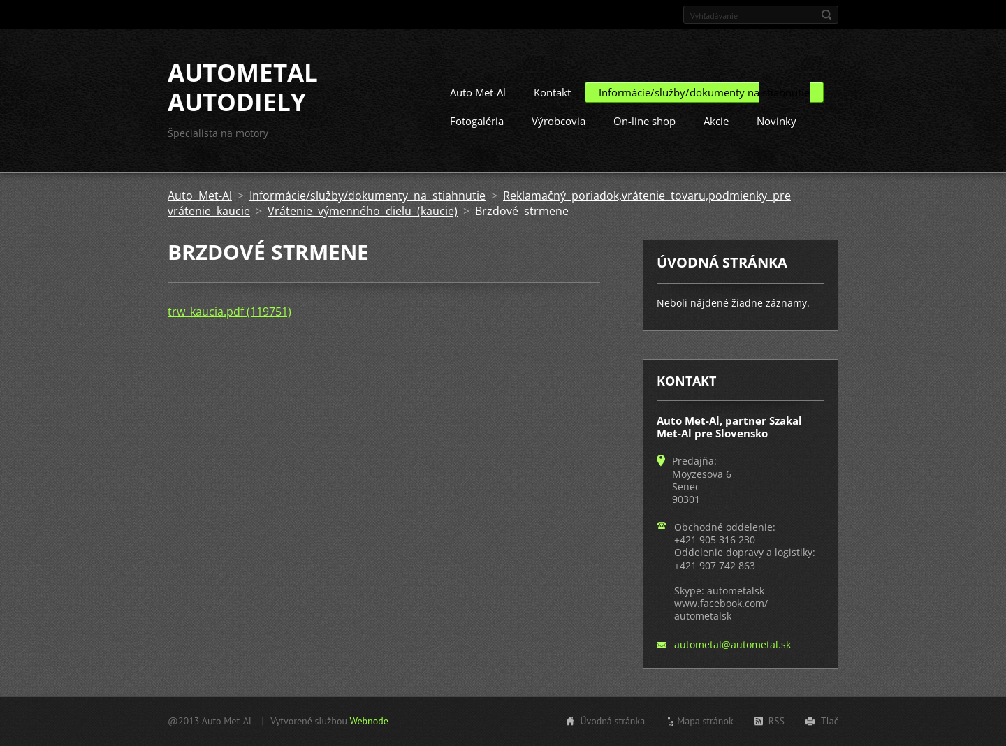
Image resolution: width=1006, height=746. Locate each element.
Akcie (716, 121)
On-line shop (644, 121)
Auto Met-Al (478, 92)
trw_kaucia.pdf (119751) (229, 311)
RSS (776, 721)
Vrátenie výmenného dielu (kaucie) (363, 211)
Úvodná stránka (612, 721)
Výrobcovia (558, 121)
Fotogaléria (477, 121)
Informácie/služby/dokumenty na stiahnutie (704, 92)
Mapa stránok (705, 721)
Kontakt (552, 92)
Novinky (776, 121)
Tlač (829, 721)
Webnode (368, 721)
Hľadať (826, 14)
